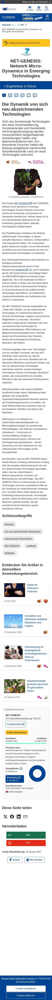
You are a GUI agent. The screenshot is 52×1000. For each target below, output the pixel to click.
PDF (28, 843)
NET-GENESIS (23, 203)
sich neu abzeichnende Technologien (23, 531)
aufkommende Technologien (18, 538)
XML (28, 835)
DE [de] (4, 95)
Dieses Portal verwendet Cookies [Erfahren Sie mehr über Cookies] (18, 978)
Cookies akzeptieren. (26, 988)
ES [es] (16, 95)
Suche (46, 8)
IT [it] (28, 95)
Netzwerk (9, 524)
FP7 (22, 25)
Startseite (6, 25)
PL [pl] (35, 95)
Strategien (10, 553)
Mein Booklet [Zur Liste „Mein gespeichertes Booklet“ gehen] (34, 859)
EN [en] (10, 95)
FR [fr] (22, 95)
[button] (39, 8)
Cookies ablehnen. (26, 995)
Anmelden (30, 8)
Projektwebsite (16, 723)
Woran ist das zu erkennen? (36, 2)
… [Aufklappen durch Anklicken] (16, 25)
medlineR (22, 270)
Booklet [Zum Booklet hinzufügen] (15, 859)
